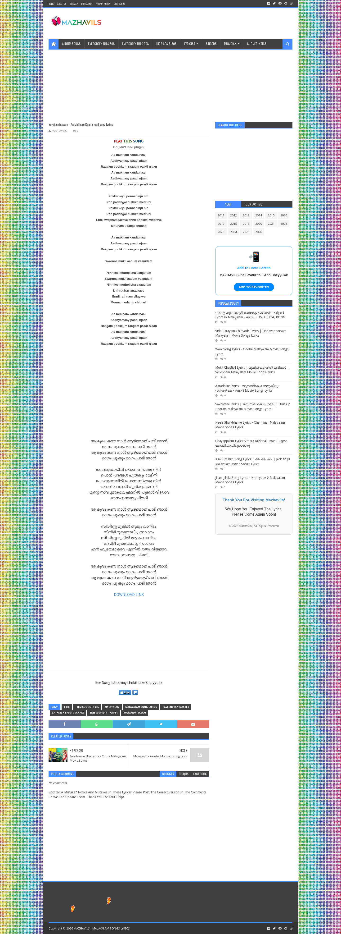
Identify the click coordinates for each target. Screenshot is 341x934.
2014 (258, 215)
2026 (258, 232)
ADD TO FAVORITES (253, 287)
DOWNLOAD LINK (129, 594)
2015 (271, 215)
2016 (283, 215)
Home (51, 3)
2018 (233, 223)
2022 (283, 223)
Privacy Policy (103, 3)
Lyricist (189, 43)
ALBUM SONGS (71, 43)
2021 (271, 223)
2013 (246, 215)
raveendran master (176, 707)
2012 (233, 215)
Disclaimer (86, 3)
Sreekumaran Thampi (104, 712)
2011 (221, 215)
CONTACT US (119, 3)
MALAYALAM (112, 707)
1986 (67, 707)
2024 (233, 232)
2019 (246, 223)
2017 (221, 223)
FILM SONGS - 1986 (87, 707)
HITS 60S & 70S (166, 43)
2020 (258, 223)
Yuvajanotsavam (135, 712)
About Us (61, 3)
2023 (221, 232)
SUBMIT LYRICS (256, 43)
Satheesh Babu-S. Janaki (68, 712)
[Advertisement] (170, 83)
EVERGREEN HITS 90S (135, 43)
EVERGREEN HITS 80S (101, 43)
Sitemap (74, 3)
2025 (246, 232)
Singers (211, 43)
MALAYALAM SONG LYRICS (141, 707)
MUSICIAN (230, 43)
